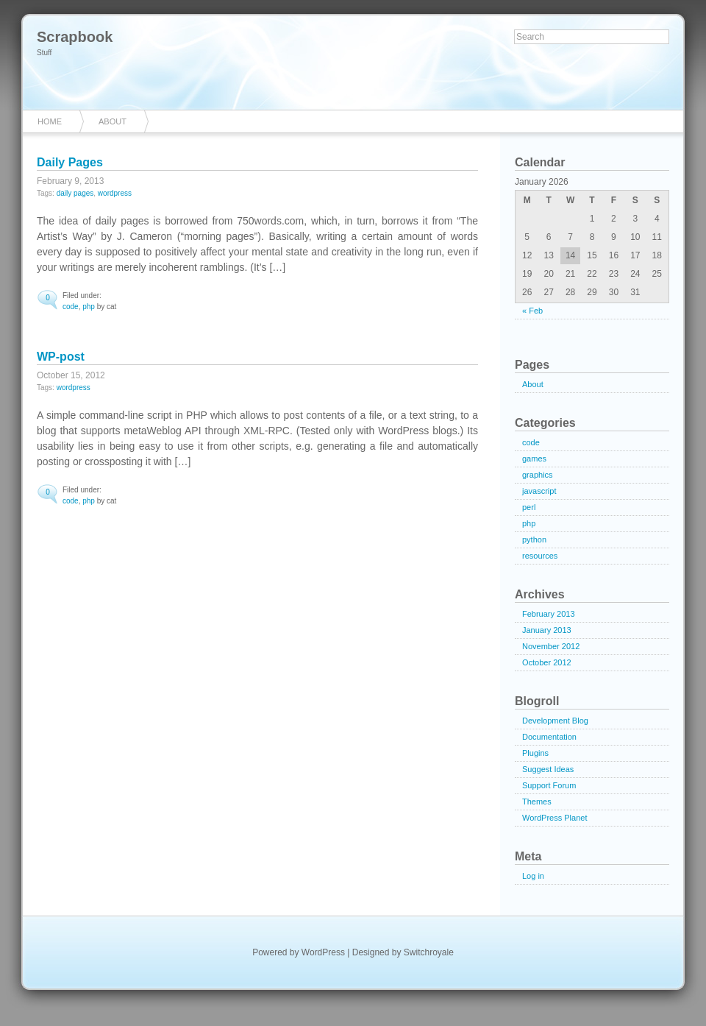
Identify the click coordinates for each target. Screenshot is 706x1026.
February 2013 (548, 613)
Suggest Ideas (548, 769)
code (71, 307)
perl (528, 507)
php (88, 307)
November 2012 (551, 646)
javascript (539, 491)
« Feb (532, 310)
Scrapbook (75, 37)
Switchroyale (429, 952)
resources (539, 555)
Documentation (549, 736)
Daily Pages (70, 162)
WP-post (61, 356)
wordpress (115, 193)
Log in (533, 875)
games (534, 458)
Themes (537, 801)
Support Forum (549, 785)
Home (50, 121)
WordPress (323, 952)
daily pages (75, 193)
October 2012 (546, 662)
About (112, 121)
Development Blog (555, 720)
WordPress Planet (554, 817)
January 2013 (546, 630)
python (534, 539)
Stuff (44, 53)
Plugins (535, 753)
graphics (537, 474)
